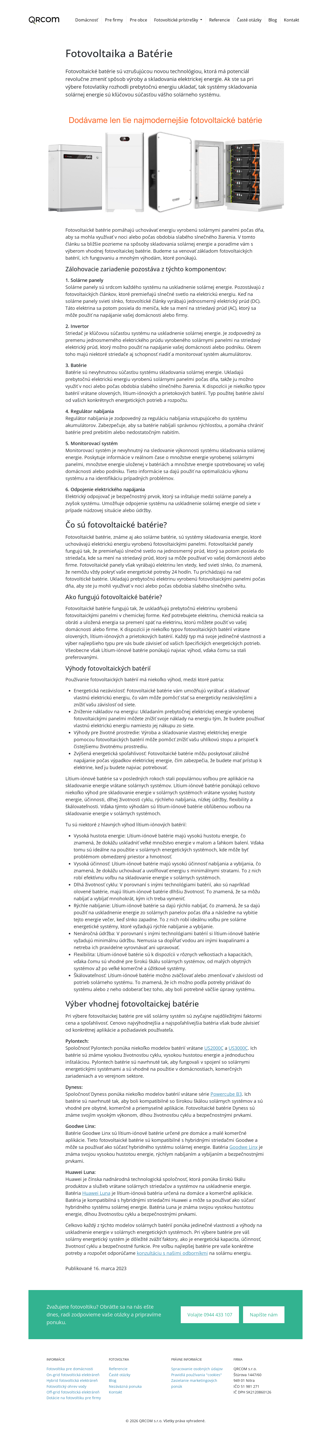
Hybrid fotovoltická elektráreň (72, 1380)
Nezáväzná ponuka (125, 1386)
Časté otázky (249, 20)
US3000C (238, 1048)
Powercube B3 (226, 1094)
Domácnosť (86, 20)
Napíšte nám (264, 1314)
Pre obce (138, 20)
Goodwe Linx (243, 1147)
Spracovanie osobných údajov (197, 1368)
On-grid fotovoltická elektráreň (73, 1374)
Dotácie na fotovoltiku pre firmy (74, 1397)
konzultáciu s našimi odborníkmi (172, 1253)
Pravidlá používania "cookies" (196, 1374)
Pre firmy (114, 20)
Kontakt (291, 20)
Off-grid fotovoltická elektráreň (73, 1392)
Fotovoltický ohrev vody (66, 1386)
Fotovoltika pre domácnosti (70, 1368)
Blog (272, 20)
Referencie (219, 20)
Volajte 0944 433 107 (209, 1314)
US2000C (213, 1048)
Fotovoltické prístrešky (176, 20)
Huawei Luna (96, 1193)
